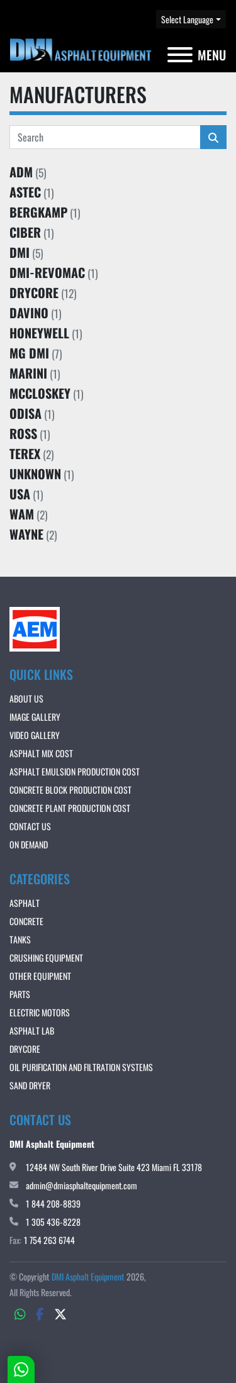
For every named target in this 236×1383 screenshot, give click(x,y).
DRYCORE (24, 1048)
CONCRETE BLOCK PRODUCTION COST (70, 789)
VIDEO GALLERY (34, 734)
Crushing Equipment (46, 957)
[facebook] (40, 1313)
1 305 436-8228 (53, 1221)
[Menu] (180, 54)
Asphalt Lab (31, 1030)
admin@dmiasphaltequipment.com (81, 1185)
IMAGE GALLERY (34, 716)
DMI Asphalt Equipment (88, 1276)
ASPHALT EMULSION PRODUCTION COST (74, 771)
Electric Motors (39, 1012)
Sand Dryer (29, 1085)
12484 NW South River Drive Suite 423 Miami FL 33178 (114, 1167)
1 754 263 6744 (49, 1240)
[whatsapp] (20, 1313)
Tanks (20, 939)
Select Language (187, 19)
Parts (19, 994)
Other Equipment (40, 975)
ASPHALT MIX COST (41, 753)
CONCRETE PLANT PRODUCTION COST (69, 807)
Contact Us (30, 826)
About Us (26, 698)
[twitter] (60, 1313)
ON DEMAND (28, 844)
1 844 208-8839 (53, 1203)
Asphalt (24, 902)
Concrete (26, 921)
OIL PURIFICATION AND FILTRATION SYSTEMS (81, 1067)
